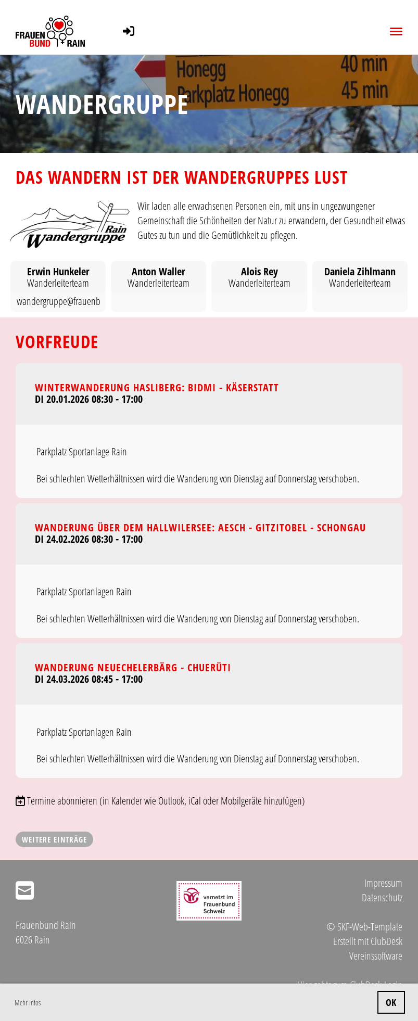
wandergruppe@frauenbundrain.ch (77, 301)
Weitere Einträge (54, 839)
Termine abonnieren (62, 801)
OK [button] (391, 1002)
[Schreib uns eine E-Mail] (25, 890)
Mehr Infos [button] (28, 1002)
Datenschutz (382, 897)
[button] (209, 430)
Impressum (383, 883)
